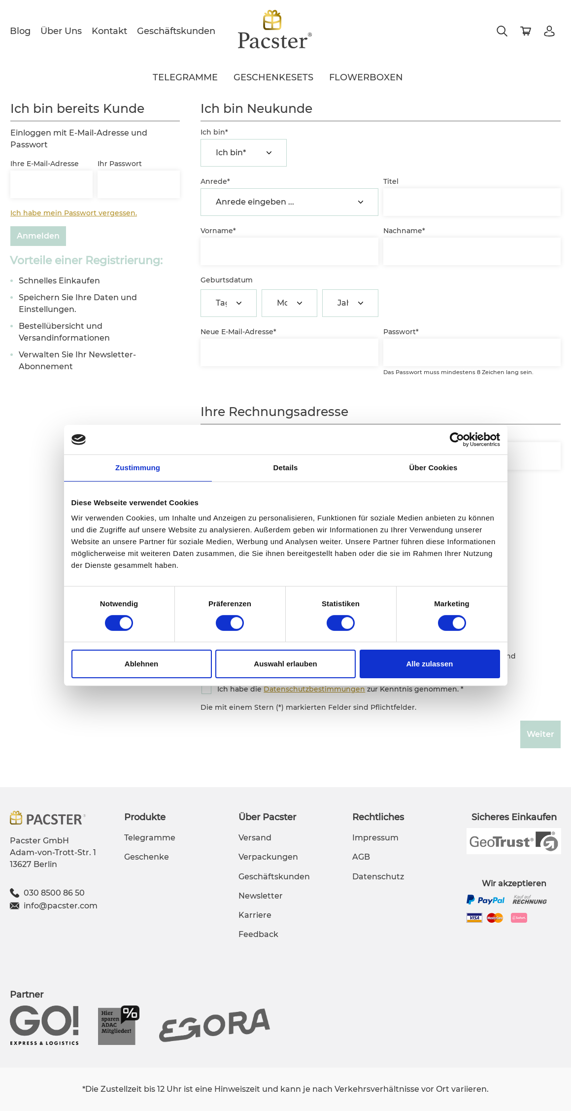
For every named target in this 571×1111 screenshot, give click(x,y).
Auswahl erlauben (285, 664)
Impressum (375, 837)
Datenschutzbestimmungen (314, 689)
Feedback (258, 934)
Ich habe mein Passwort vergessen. (73, 212)
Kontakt (109, 31)
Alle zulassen (429, 664)
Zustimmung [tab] (137, 467)
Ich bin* (214, 132)
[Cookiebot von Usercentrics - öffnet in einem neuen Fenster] (457, 439)
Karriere (254, 915)
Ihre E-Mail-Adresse (44, 163)
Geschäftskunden (176, 31)
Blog (20, 31)
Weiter (540, 734)
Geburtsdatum (227, 280)
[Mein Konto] (549, 31)
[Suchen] (502, 31)
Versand (254, 837)
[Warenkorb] (525, 31)
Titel (391, 181)
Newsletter (260, 896)
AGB (361, 857)
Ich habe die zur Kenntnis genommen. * (340, 689)
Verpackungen (268, 857)
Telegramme (149, 837)
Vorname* (218, 230)
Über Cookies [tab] (433, 467)
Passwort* (401, 331)
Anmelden (38, 236)
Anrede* (215, 181)
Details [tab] (285, 467)
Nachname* (404, 230)
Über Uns (61, 31)
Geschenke (146, 857)
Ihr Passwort (120, 163)
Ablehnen (141, 664)
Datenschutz (378, 876)
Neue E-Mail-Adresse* (238, 331)
